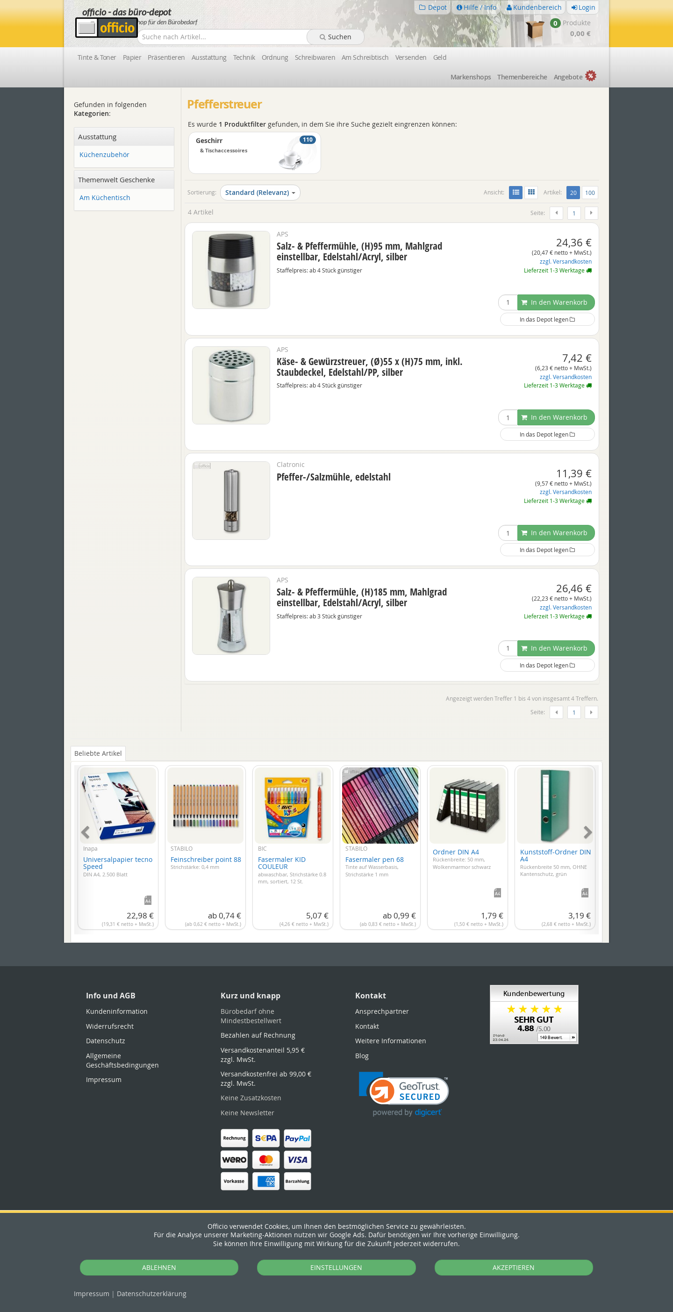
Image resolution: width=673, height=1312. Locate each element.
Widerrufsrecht (110, 1026)
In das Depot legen (547, 319)
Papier (132, 57)
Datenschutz (151, 1293)
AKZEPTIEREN (514, 1267)
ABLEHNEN (159, 1267)
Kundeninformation (117, 1011)
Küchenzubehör (104, 155)
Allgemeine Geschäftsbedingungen (122, 1060)
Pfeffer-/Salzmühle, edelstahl (334, 476)
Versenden (411, 57)
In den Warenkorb (554, 302)
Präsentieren (166, 57)
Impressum (91, 1293)
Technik (244, 57)
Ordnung (275, 57)
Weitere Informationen (390, 1040)
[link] (404, 1094)
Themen (522, 76)
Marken (471, 76)
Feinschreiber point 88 (206, 863)
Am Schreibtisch (365, 57)
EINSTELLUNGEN (336, 1267)
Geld (440, 57)
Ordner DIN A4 (462, 858)
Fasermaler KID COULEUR (292, 870)
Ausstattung (209, 57)
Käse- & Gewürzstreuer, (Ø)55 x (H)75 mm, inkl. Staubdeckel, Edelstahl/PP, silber (370, 367)
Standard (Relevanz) (260, 192)
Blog (362, 1055)
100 (590, 192)
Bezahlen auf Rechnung (258, 1035)
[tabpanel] (336, 844)
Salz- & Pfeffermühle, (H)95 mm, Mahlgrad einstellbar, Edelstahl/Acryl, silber (359, 251)
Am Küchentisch (104, 198)
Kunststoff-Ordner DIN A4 (555, 862)
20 (575, 192)
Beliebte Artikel (98, 753)
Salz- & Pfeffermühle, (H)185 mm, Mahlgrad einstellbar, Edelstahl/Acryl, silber (362, 597)
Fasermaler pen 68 (374, 866)
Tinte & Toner (97, 57)
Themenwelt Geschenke (116, 179)
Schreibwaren (315, 57)
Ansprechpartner (382, 1011)
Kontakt (367, 1026)
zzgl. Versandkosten (566, 261)
